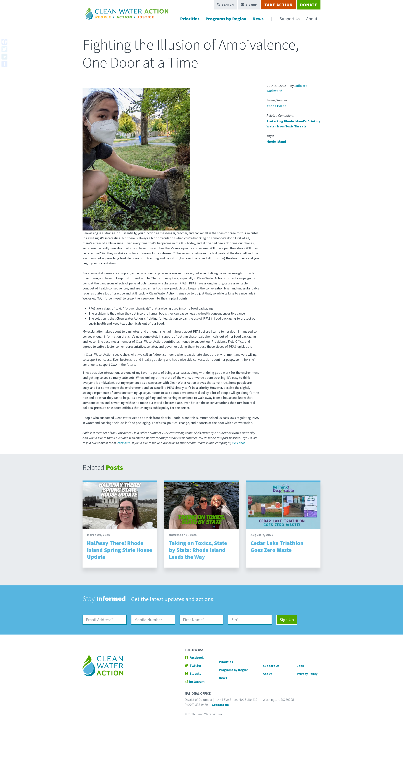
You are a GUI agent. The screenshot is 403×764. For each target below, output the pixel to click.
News (258, 19)
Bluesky (193, 673)
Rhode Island (276, 106)
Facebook (194, 657)
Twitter (193, 665)
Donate (308, 5)
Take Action (278, 5)
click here (123, 443)
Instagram (194, 681)
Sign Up (287, 619)
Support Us (289, 19)
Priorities (189, 19)
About (311, 19)
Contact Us (220, 704)
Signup (249, 5)
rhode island (276, 141)
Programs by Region (225, 19)
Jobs (300, 666)
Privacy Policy (307, 674)
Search (225, 5)
